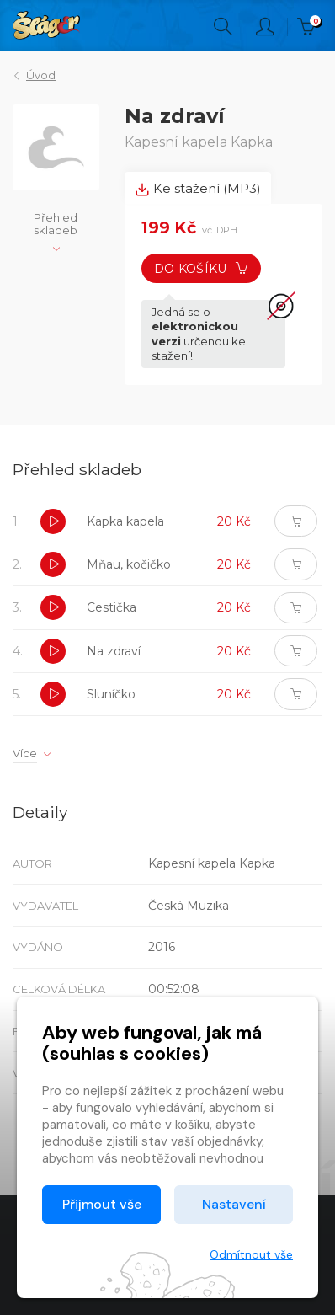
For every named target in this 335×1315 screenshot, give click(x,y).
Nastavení (234, 1204)
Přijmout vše (101, 1204)
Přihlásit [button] (265, 27)
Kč (309, 27)
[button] (53, 521)
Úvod (41, 75)
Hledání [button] (223, 27)
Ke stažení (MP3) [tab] (198, 188)
